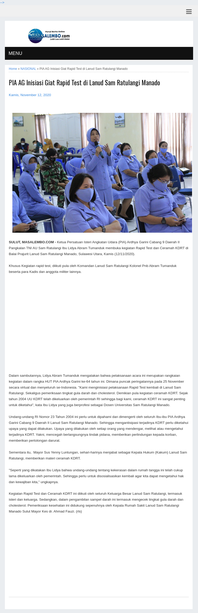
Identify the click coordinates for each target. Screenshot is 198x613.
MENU (15, 53)
